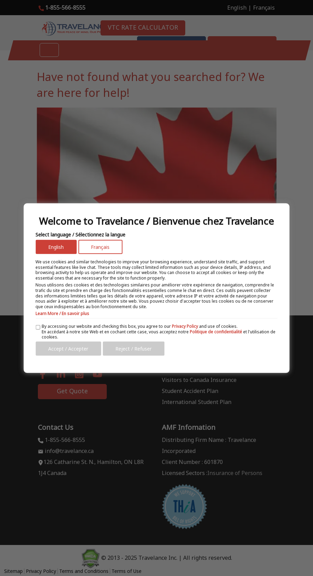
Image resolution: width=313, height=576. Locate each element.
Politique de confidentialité (216, 331)
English (56, 247)
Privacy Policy (185, 326)
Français (100, 247)
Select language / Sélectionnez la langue (80, 234)
